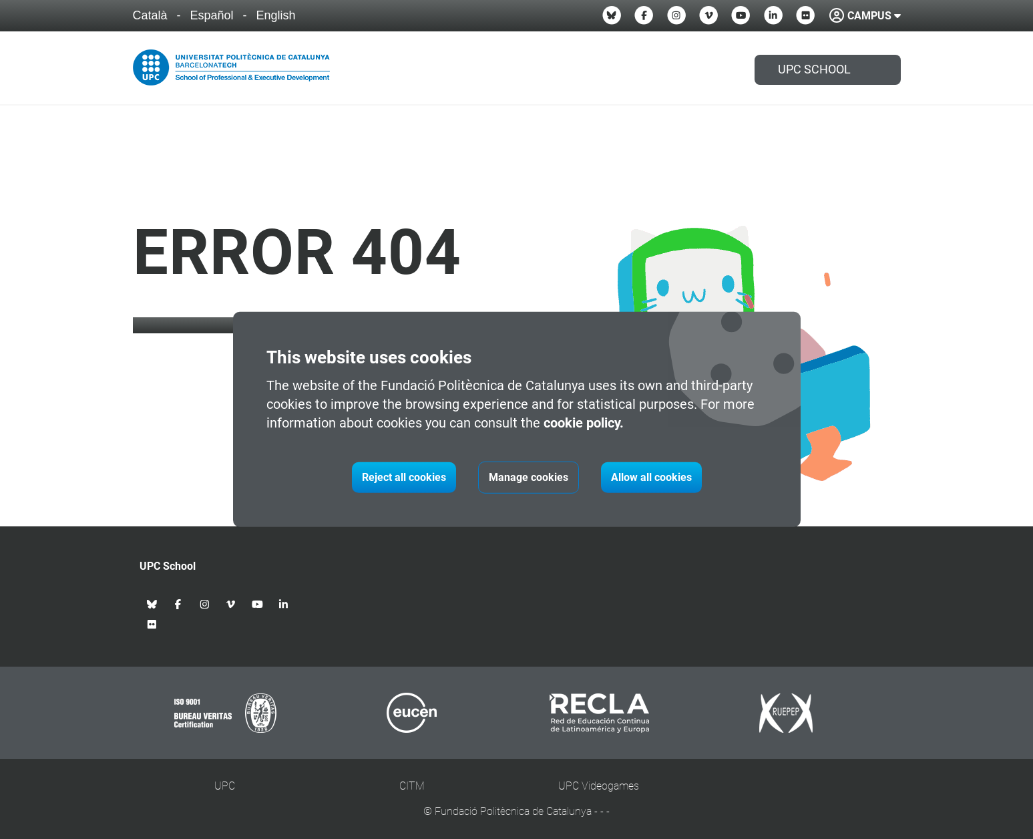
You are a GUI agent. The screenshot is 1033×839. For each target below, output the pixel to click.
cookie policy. (584, 423)
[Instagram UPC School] (676, 15)
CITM (412, 786)
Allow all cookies (651, 477)
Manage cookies (528, 477)
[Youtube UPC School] (740, 15)
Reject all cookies (404, 477)
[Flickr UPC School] (805, 15)
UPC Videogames (598, 786)
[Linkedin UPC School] (773, 15)
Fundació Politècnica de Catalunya (513, 811)
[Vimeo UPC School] (708, 15)
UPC (224, 786)
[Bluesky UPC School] (611, 15)
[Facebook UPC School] (643, 15)
